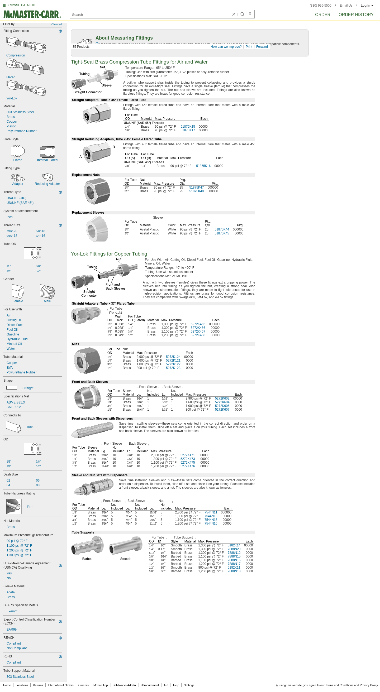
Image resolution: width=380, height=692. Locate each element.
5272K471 (187, 455)
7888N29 (234, 549)
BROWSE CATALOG (21, 5)
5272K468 (198, 335)
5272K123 (173, 368)
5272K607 (222, 409)
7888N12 (234, 553)
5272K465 (198, 324)
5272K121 (173, 360)
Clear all (56, 24)
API (166, 685)
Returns (38, 685)
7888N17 (234, 564)
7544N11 (211, 512)
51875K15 (187, 126)
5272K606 (222, 406)
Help (176, 685)
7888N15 (234, 556)
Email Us (346, 5)
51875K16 (203, 166)
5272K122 (173, 364)
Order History (356, 14)
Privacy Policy (369, 685)
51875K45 (222, 233)
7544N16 (211, 523)
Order (322, 14)
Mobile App (100, 685)
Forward (262, 47)
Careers (83, 685)
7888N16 (234, 560)
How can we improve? (226, 47)
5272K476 (187, 466)
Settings (189, 685)
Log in (367, 5)
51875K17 (187, 130)
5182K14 (234, 545)
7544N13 (211, 516)
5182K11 (234, 567)
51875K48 (196, 191)
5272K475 (187, 462)
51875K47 (196, 187)
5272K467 (198, 331)
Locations (22, 685)
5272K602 (222, 398)
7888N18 (234, 571)
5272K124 (173, 357)
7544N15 (211, 520)
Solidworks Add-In (124, 685)
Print (249, 47)
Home (7, 685)
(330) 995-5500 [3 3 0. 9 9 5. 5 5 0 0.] (320, 5)
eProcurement (150, 685)
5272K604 (222, 402)
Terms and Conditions (339, 685)
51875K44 (222, 229)
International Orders (60, 685)
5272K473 (187, 459)
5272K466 (198, 328)
